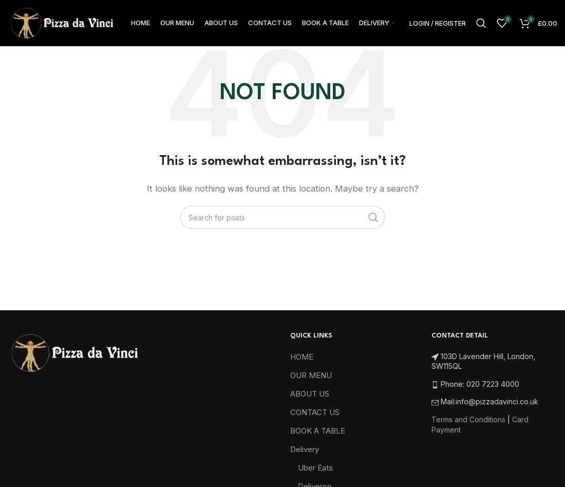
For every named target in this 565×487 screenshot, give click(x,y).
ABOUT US (309, 394)
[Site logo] (62, 22)
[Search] (481, 23)
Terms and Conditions (468, 419)
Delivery (304, 449)
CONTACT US (315, 412)
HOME (301, 357)
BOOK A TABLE (317, 431)
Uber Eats (315, 468)
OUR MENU (311, 375)
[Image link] (74, 352)
